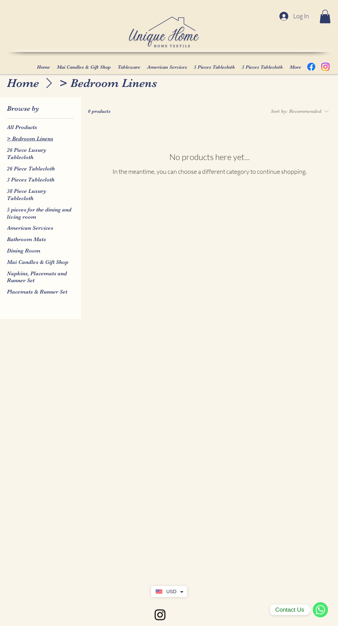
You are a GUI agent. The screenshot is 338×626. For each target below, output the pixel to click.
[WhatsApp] (320, 609)
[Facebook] (311, 66)
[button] (325, 16)
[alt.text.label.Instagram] (160, 615)
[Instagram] (325, 66)
